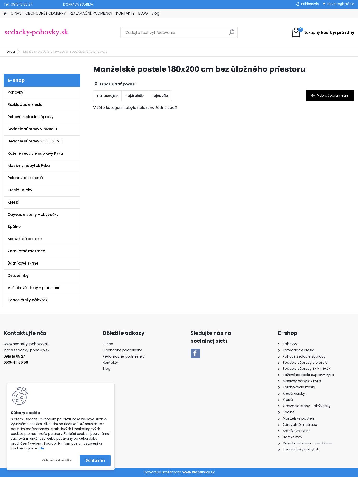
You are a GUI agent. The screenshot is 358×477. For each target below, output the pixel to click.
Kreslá (13, 202)
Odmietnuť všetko (57, 460)
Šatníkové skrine (23, 263)
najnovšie (160, 95)
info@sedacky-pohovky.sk (26, 350)
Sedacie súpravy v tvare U (32, 128)
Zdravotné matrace (26, 251)
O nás (108, 343)
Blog (155, 13)
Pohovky (15, 92)
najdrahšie (134, 95)
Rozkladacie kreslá (25, 104)
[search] (231, 34)
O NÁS (16, 13)
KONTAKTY (125, 13)
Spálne (14, 226)
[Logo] (36, 33)
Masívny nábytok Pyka (29, 165)
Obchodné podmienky (122, 350)
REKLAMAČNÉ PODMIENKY (91, 13)
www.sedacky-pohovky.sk (26, 343)
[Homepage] (5, 13)
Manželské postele (25, 238)
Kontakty (110, 362)
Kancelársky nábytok (27, 299)
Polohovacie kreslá (25, 177)
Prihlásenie (310, 3)
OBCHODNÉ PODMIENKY (45, 13)
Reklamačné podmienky (123, 356)
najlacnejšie (107, 95)
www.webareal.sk (198, 472)
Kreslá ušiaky (20, 190)
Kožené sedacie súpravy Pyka (35, 153)
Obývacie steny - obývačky (33, 214)
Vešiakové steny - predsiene (34, 287)
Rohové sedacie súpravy (31, 116)
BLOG (143, 13)
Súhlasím (95, 460)
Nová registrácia (340, 3)
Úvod (11, 51)
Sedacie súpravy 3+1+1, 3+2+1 (35, 141)
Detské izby (18, 275)
